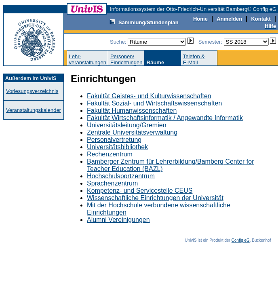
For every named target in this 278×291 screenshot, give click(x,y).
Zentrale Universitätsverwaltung (132, 132)
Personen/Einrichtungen (126, 59)
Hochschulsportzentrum (121, 176)
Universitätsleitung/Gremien (126, 125)
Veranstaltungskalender (33, 110)
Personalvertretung (114, 139)
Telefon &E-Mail (194, 59)
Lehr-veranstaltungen (87, 59)
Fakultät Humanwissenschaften (132, 110)
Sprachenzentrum (112, 183)
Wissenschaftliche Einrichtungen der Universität (155, 197)
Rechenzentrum (110, 154)
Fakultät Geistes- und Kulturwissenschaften (149, 96)
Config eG (241, 240)
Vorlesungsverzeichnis (32, 91)
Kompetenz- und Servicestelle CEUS (139, 190)
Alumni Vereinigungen (118, 219)
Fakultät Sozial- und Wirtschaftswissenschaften (154, 103)
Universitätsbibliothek (117, 146)
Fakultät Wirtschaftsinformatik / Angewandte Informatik (165, 117)
